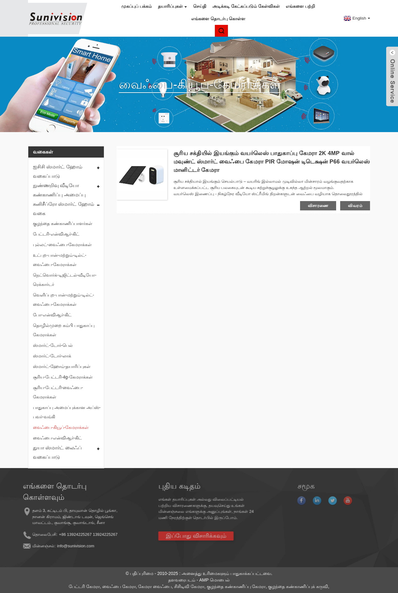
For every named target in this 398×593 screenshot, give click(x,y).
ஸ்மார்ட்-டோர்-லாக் (52, 355)
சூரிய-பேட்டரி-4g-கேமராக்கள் (63, 377)
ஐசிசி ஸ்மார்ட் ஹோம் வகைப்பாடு (57, 171)
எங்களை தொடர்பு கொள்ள (218, 18)
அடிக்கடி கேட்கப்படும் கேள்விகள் (246, 6)
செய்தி (199, 6)
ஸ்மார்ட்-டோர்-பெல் (53, 345)
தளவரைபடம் (181, 579)
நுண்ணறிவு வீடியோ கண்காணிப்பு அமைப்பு (59, 190)
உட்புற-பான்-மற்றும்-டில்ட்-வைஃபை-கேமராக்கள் (59, 260)
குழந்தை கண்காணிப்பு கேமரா (236, 586)
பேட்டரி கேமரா (84, 586)
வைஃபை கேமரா (119, 586)
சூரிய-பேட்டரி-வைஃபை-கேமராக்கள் (58, 392)
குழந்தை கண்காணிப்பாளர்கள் (62, 223)
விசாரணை (318, 205)
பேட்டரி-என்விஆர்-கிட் (56, 234)
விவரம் (355, 205)
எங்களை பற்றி (300, 6)
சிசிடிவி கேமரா (189, 586)
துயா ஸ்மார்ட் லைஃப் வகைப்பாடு (57, 452)
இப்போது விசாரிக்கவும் (175, 536)
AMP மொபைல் (214, 579)
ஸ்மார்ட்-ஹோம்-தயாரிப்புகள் (61, 366)
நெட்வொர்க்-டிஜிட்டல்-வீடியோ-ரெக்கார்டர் (64, 280)
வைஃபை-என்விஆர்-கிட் (57, 437)
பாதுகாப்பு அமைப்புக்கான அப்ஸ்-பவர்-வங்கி (66, 412)
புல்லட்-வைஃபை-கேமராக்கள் (62, 244)
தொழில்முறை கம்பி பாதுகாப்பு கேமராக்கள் (64, 330)
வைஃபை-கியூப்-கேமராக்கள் (61, 427)
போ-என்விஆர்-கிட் (52, 314)
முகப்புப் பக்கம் (136, 6)
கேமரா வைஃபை (155, 586)
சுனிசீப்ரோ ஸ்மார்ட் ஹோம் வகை (63, 208)
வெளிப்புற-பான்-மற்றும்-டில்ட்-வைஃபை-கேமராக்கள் (63, 299)
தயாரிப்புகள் (172, 6)
